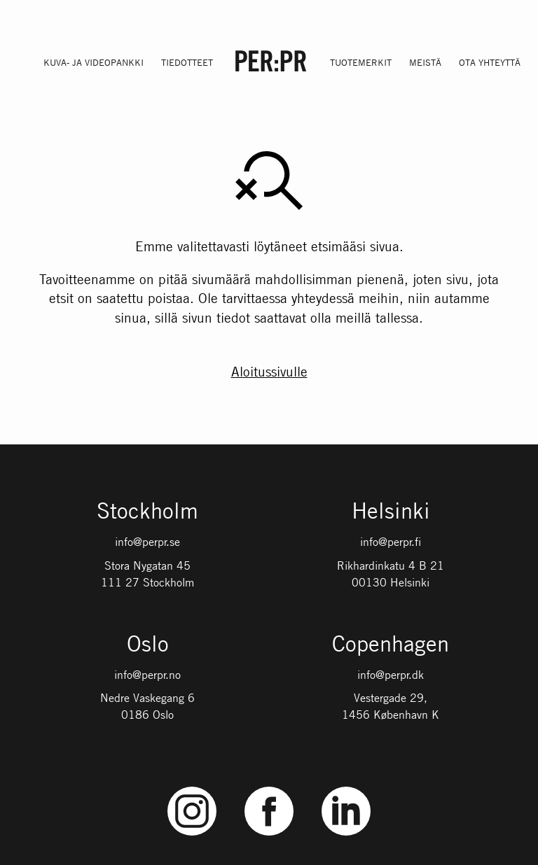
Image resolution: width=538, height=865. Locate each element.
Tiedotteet (187, 62)
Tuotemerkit (361, 62)
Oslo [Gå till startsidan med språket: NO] (148, 644)
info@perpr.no (147, 675)
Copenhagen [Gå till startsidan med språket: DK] (390, 644)
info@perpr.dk (390, 675)
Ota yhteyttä (489, 62)
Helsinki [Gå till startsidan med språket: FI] (391, 511)
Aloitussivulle (269, 371)
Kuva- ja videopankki (93, 62)
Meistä (425, 62)
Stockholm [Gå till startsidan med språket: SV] (147, 511)
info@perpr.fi (390, 542)
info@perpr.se (147, 542)
